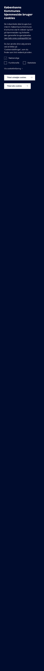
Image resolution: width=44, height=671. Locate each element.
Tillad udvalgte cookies (19, 80)
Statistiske (31, 65)
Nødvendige (14, 60)
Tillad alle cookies (17, 88)
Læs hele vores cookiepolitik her (17, 40)
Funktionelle (14, 65)
